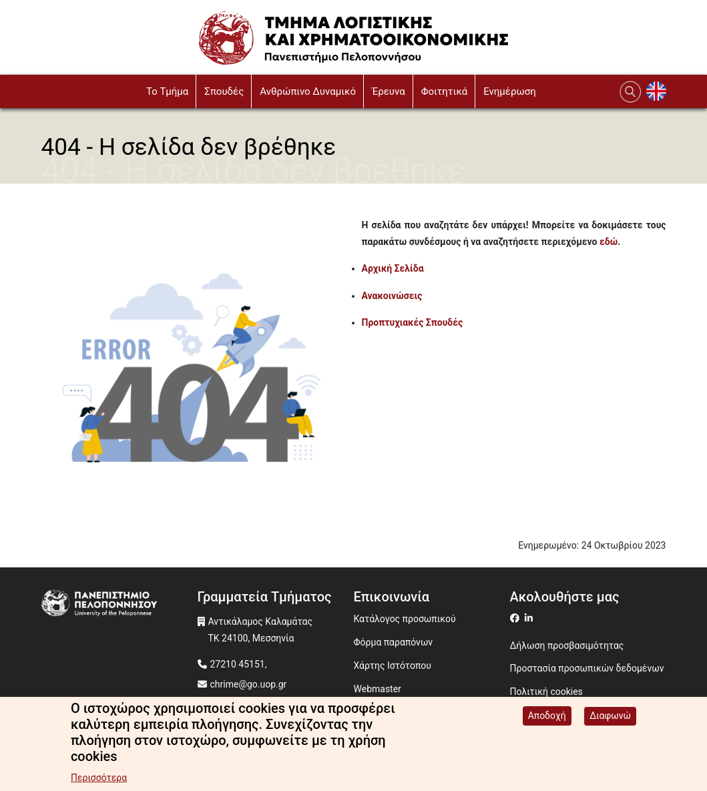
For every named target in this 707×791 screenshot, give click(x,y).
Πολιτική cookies (546, 691)
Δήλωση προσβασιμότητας (567, 645)
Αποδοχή (547, 718)
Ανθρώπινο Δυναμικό (308, 91)
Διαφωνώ (610, 718)
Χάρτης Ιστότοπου (392, 665)
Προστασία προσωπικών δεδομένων (587, 668)
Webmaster (377, 689)
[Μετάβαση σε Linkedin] (530, 618)
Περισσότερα (99, 780)
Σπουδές (224, 91)
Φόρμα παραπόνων (393, 642)
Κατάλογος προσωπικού (405, 618)
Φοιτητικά (444, 91)
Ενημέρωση (509, 91)
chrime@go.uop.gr (248, 684)
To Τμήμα (167, 91)
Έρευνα (388, 91)
